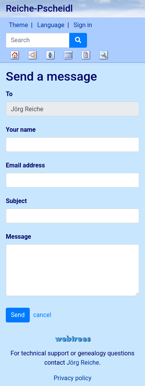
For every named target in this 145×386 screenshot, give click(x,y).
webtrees (72, 339)
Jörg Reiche (83, 362)
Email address (25, 165)
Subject (16, 201)
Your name (21, 129)
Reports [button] (86, 55)
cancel (42, 315)
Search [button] (103, 55)
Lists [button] (50, 55)
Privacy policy (73, 378)
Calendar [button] (68, 55)
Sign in (82, 25)
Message (18, 236)
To (9, 94)
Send (18, 315)
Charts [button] (32, 55)
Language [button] (50, 25)
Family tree (14, 55)
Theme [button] (18, 25)
